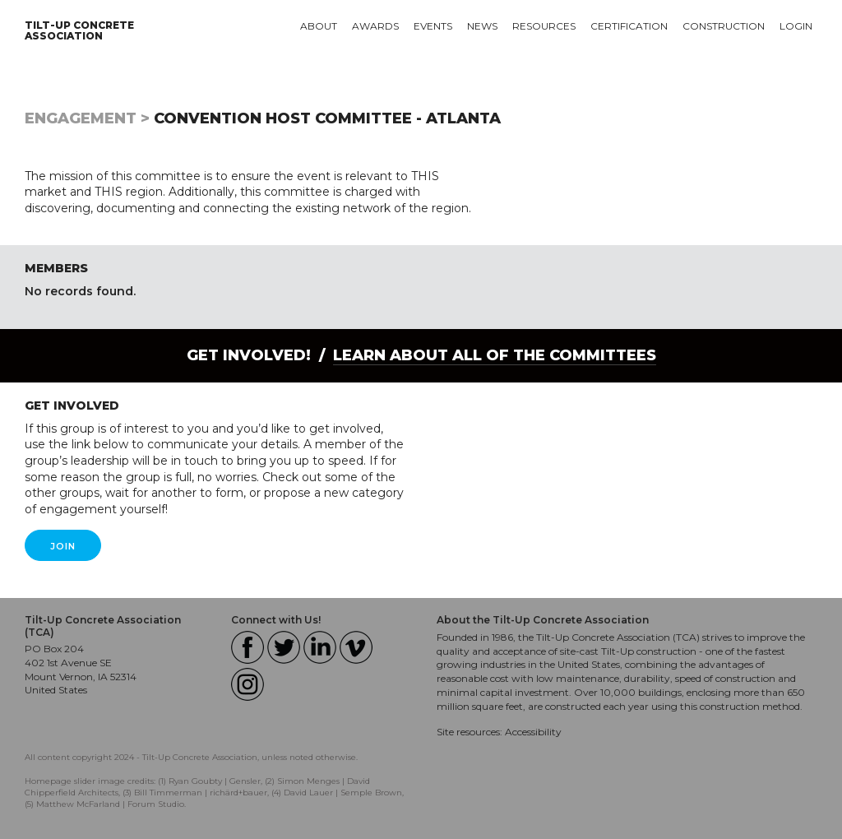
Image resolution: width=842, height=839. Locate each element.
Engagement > (87, 118)
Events (433, 26)
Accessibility (533, 731)
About (318, 26)
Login (796, 26)
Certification (629, 26)
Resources (544, 26)
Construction (723, 26)
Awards (375, 26)
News (482, 26)
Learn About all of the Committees (494, 355)
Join (63, 546)
